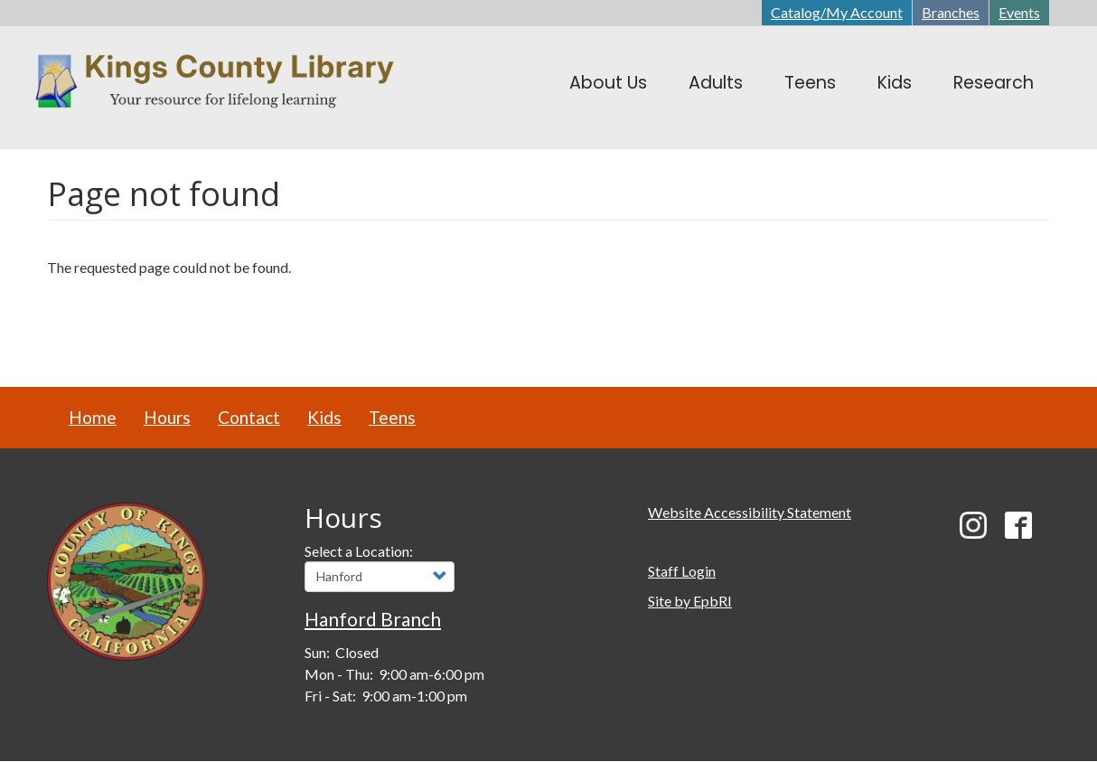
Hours (167, 417)
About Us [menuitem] (608, 83)
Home (93, 417)
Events (1019, 12)
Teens (392, 417)
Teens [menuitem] (810, 83)
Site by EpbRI (690, 600)
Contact (249, 417)
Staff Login (682, 570)
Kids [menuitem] (894, 83)
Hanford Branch (373, 618)
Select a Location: (359, 551)
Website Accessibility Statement (749, 512)
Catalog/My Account (837, 12)
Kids (324, 417)
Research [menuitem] (993, 83)
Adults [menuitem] (716, 83)
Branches (951, 12)
